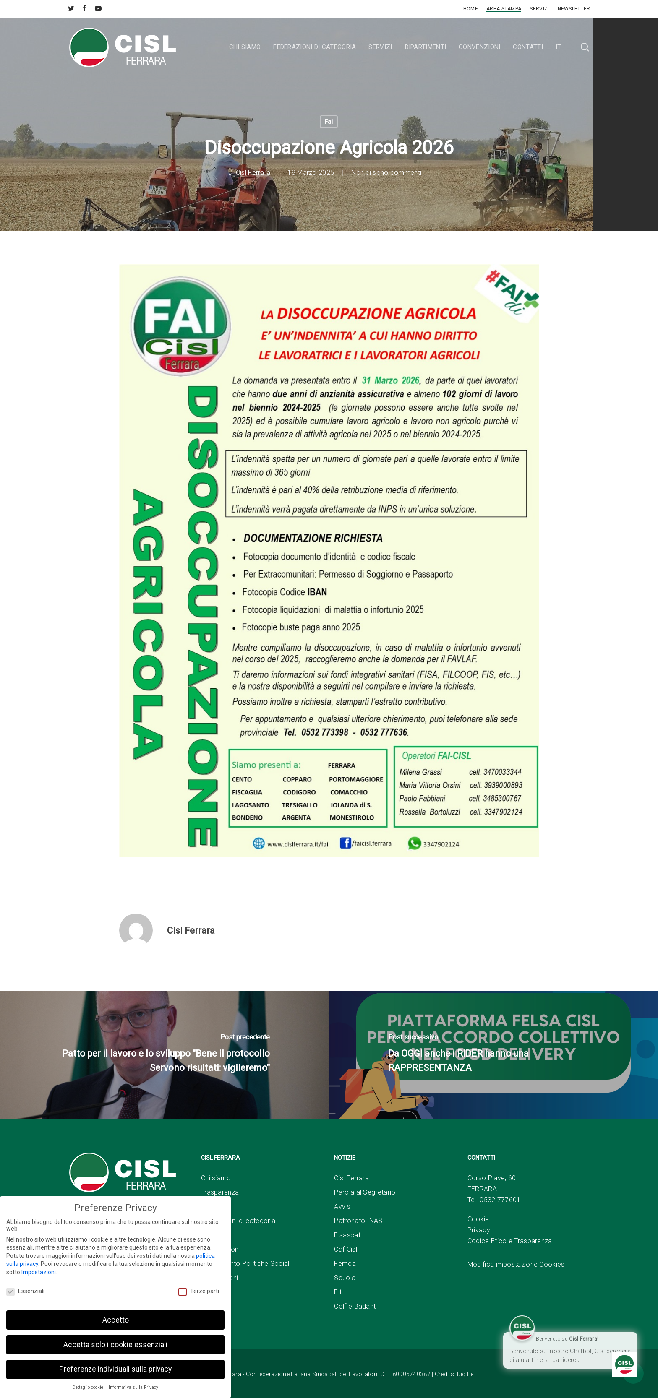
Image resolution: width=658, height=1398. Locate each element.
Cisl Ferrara (253, 173)
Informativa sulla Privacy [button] (133, 1387)
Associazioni (220, 1249)
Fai (329, 121)
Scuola (344, 1278)
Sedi (207, 1207)
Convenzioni (219, 1278)
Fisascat (347, 1235)
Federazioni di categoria (238, 1221)
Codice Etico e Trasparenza (509, 1241)
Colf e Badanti (355, 1306)
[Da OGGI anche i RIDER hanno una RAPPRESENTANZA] (493, 1055)
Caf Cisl (345, 1249)
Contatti (213, 1292)
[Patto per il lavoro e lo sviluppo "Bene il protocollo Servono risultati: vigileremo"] (164, 1055)
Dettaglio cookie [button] (88, 1387)
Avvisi (343, 1207)
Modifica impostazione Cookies (516, 1264)
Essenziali (25, 1291)
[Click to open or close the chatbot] (624, 1364)
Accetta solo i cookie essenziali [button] (115, 1345)
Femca (345, 1264)
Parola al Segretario (364, 1192)
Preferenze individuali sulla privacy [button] (115, 1369)
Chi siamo (216, 1178)
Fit (338, 1292)
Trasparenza (220, 1192)
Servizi (211, 1235)
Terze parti (198, 1291)
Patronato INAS (358, 1221)
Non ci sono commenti (386, 173)
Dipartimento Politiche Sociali (246, 1264)
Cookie (478, 1219)
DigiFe (465, 1374)
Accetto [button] (115, 1320)
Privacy (478, 1230)
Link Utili (213, 1306)
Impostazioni (38, 1272)
